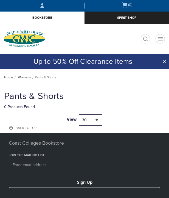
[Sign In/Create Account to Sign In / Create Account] (42, 5)
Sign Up (84, 182)
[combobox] (90, 120)
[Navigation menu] (160, 38)
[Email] (84, 165)
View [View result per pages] (72, 119)
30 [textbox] (84, 120)
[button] (164, 61)
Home (8, 77)
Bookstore (42, 18)
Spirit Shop (126, 18)
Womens (24, 77)
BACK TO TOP (26, 128)
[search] (145, 38)
